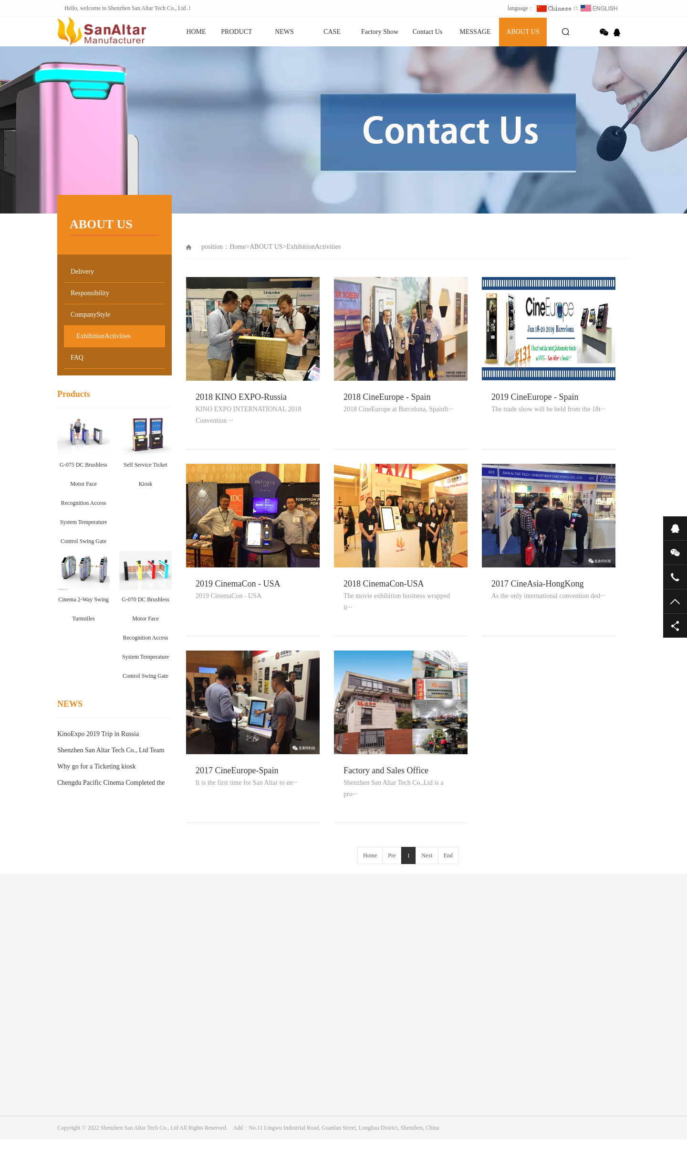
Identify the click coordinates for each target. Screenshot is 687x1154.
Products (73, 394)
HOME (196, 31)
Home (237, 246)
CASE (332, 31)
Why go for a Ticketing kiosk (96, 766)
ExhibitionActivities (103, 336)
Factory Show (379, 31)
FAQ (77, 357)
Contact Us (428, 31)
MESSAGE (474, 31)
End (448, 855)
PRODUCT (236, 31)
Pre (392, 855)
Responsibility (90, 293)
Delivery (82, 271)
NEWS (284, 31)
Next (426, 855)
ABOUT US (522, 31)
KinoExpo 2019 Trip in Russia (98, 733)
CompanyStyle (90, 314)
